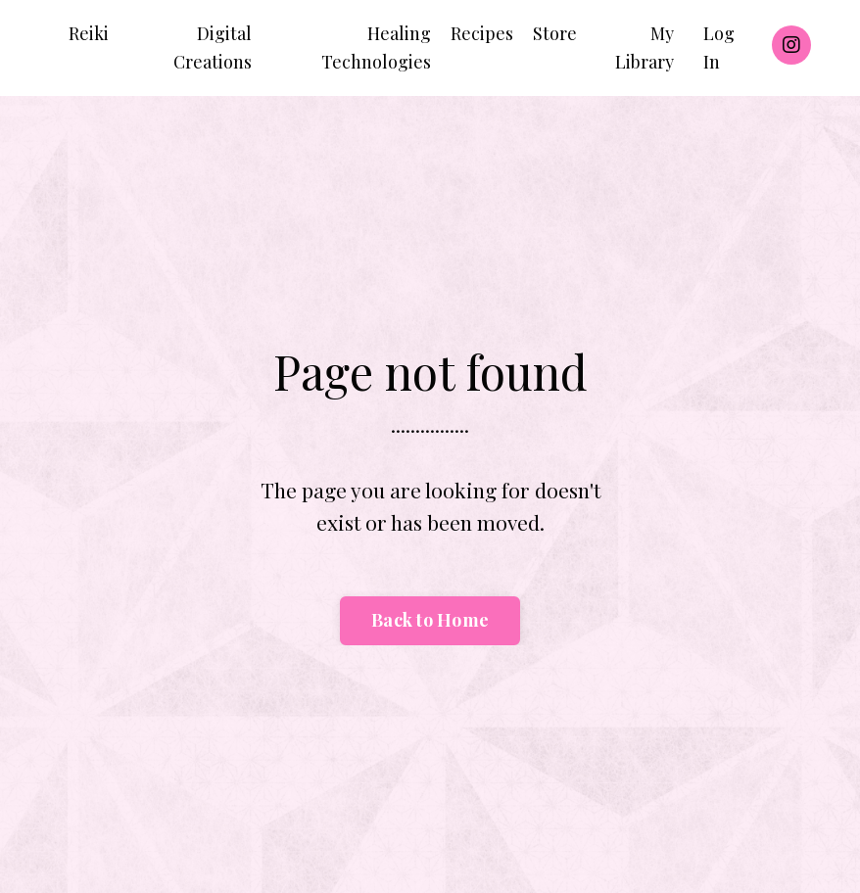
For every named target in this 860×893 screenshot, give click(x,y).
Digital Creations (212, 47)
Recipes (482, 33)
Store (555, 33)
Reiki (89, 33)
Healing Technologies (376, 47)
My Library (644, 47)
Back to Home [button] (430, 620)
